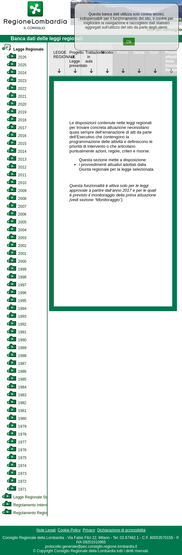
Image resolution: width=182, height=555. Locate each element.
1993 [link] (16, 316)
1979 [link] (16, 426)
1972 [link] (16, 481)
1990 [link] (16, 340)
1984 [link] (16, 387)
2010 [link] (16, 183)
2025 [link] (16, 65)
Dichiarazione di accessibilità (121, 530)
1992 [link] (16, 324)
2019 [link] (16, 112)
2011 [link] (16, 175)
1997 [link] (16, 285)
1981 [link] (16, 411)
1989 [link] (16, 348)
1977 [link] (16, 442)
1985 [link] (16, 379)
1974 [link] (16, 466)
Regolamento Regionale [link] (28, 513)
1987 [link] (16, 363)
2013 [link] (16, 159)
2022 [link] (16, 88)
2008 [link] (16, 198)
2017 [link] (16, 128)
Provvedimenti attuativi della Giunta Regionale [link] (171, 61)
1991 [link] (16, 332)
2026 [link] (16, 57)
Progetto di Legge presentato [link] (75, 59)
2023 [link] (16, 81)
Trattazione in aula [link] (91, 56)
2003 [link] (16, 238)
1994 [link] (16, 308)
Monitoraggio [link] (107, 52)
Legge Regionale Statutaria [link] (30, 497)
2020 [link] (16, 104)
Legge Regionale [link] (22, 49)
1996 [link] (16, 293)
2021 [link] (16, 96)
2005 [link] (16, 222)
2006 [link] (16, 214)
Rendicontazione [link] (123, 52)
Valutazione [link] (139, 52)
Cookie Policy (69, 530)
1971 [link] (16, 489)
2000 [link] (16, 261)
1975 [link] (16, 458)
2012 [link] (16, 167)
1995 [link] (16, 301)
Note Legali (46, 530)
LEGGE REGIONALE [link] (59, 54)
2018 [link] (16, 120)
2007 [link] (16, 206)
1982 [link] (16, 403)
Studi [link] (153, 52)
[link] (35, 30)
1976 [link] (16, 450)
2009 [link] (16, 191)
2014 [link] (16, 151)
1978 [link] (16, 434)
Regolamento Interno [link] (25, 505)
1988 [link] (16, 356)
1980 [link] (16, 418)
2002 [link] (16, 246)
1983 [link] (16, 395)
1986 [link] (16, 371)
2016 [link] (16, 136)
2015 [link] (16, 143)
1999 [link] (16, 269)
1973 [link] (16, 473)
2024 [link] (16, 73)
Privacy (89, 530)
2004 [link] (16, 230)
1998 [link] (16, 277)
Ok (129, 41)
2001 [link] (16, 253)
